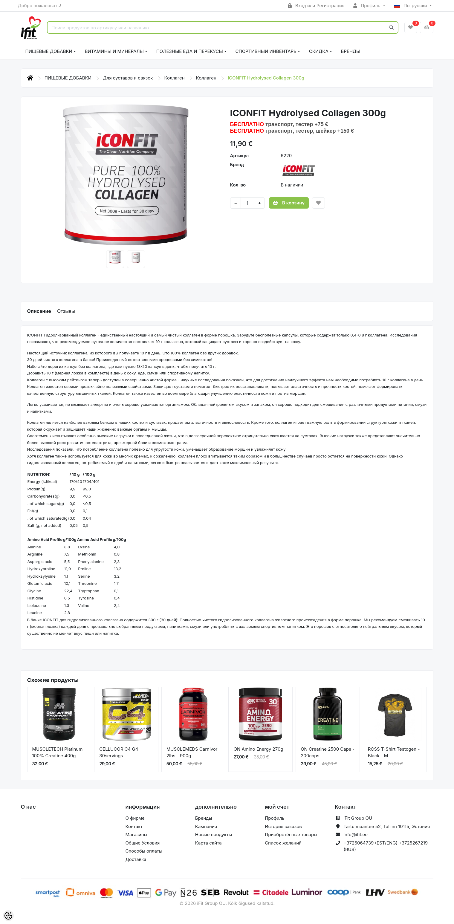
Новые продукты (213, 834)
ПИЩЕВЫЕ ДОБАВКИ (48, 51)
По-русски (411, 5)
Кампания (206, 826)
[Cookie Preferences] (8, 915)
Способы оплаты (144, 851)
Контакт (134, 826)
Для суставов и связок (128, 78)
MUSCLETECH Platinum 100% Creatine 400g (57, 752)
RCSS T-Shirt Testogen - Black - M (394, 752)
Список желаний (283, 843)
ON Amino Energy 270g (258, 749)
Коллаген (175, 78)
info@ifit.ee (355, 834)
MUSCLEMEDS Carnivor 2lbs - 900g (192, 752)
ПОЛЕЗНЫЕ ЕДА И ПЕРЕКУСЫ (189, 51)
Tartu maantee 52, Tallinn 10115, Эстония (386, 826)
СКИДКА (318, 51)
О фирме (135, 818)
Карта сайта (208, 843)
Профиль (367, 5)
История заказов (283, 826)
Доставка (136, 859)
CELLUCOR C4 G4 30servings (118, 752)
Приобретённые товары (291, 834)
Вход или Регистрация (316, 5)
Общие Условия (143, 843)
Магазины (136, 834)
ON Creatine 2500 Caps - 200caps (327, 752)
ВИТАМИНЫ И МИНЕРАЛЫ (114, 51)
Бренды (350, 51)
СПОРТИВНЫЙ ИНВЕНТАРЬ (266, 51)
